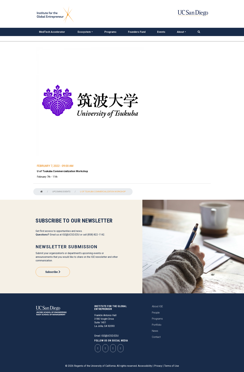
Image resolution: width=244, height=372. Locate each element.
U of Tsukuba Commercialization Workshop (103, 191)
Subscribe (51, 272)
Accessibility (145, 365)
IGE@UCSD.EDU (71, 234)
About (180, 31)
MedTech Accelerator (52, 31)
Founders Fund (136, 31)
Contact (156, 336)
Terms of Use (171, 365)
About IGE (157, 306)
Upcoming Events (61, 191)
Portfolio (156, 324)
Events (161, 31)
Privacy (158, 365)
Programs (110, 31)
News (155, 330)
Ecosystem (84, 31)
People (156, 312)
